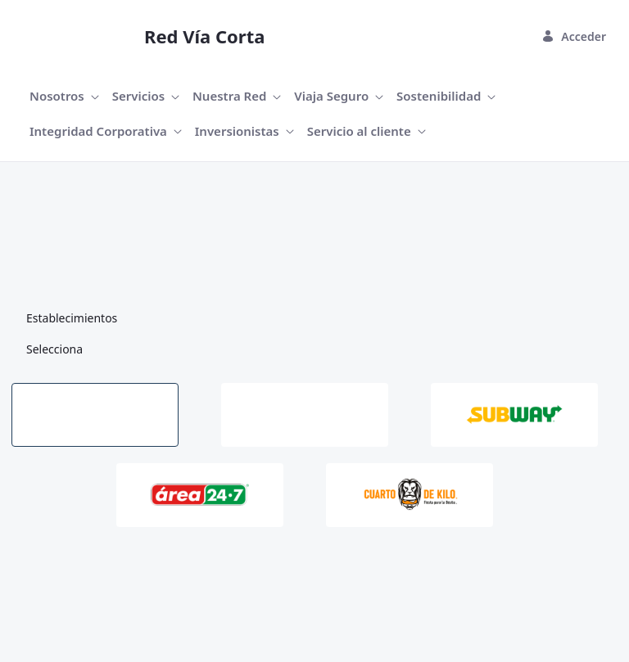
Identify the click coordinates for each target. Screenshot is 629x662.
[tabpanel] (314, 544)
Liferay (142, 614)
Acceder (573, 36)
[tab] (95, 415)
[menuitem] (64, 96)
